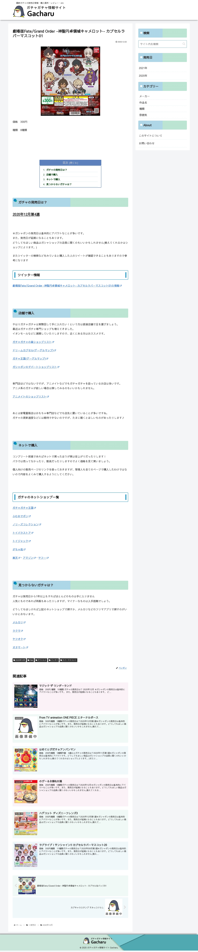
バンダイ (52, 660)
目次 (66, 162)
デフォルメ (40, 660)
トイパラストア (23, 532)
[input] (162, 43)
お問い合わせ (146, 142)
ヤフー (43, 557)
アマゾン (29, 557)
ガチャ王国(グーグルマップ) (30, 358)
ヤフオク (19, 639)
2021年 (143, 67)
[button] (183, 43)
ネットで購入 (53, 179)
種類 (142, 108)
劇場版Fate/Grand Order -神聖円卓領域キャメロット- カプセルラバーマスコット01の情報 (66, 285)
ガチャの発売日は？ (56, 170)
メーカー (144, 95)
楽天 (16, 557)
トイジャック (22, 541)
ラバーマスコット (68, 660)
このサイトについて (150, 135)
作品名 (143, 102)
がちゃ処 (19, 549)
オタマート (20, 647)
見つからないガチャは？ (59, 184)
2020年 (143, 75)
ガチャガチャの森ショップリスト (33, 342)
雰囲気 (143, 114)
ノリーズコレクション (27, 524)
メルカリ (19, 622)
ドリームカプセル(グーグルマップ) (34, 350)
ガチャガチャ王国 (24, 507)
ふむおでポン (22, 516)
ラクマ (18, 630)
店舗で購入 (52, 174)
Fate (30, 660)
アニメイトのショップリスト (31, 396)
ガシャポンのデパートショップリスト (36, 367)
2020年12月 (19, 660)
